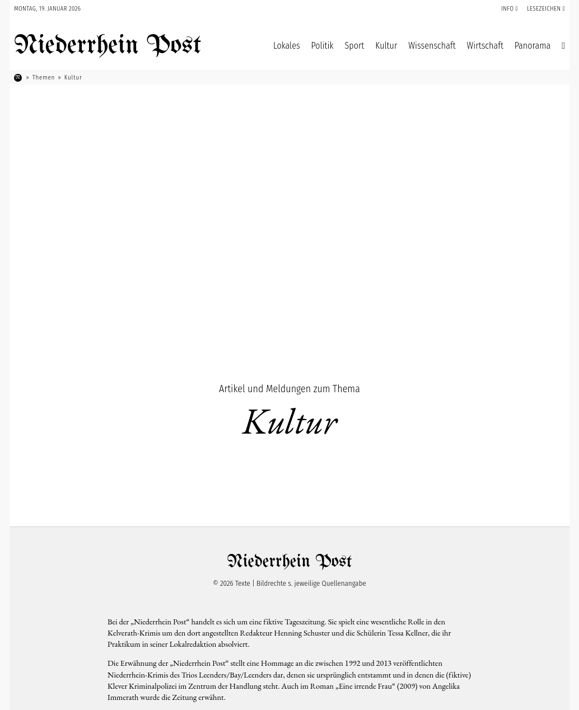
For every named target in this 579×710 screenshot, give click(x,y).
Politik (322, 45)
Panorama (532, 45)
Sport (355, 45)
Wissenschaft (431, 45)
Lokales (286, 45)
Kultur (386, 45)
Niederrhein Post (107, 46)
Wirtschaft (485, 45)
